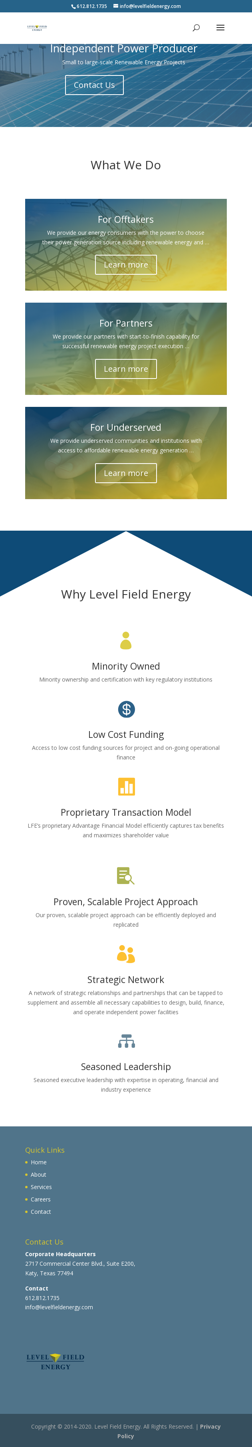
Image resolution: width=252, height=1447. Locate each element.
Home (39, 1162)
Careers (41, 1199)
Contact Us (94, 84)
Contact (41, 1211)
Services (41, 1187)
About (38, 1174)
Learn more (126, 264)
